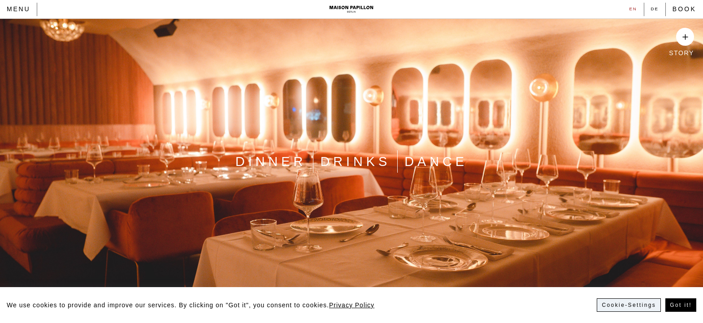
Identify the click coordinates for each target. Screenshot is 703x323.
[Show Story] (685, 37)
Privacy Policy (351, 305)
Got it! (681, 305)
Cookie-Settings (629, 305)
